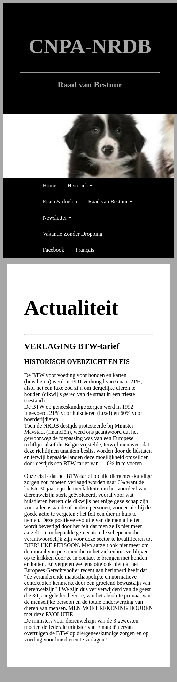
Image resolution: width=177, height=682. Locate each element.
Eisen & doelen (60, 201)
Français (85, 250)
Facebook (53, 250)
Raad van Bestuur (110, 201)
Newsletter (57, 218)
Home (49, 185)
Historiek (80, 185)
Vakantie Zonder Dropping (72, 234)
